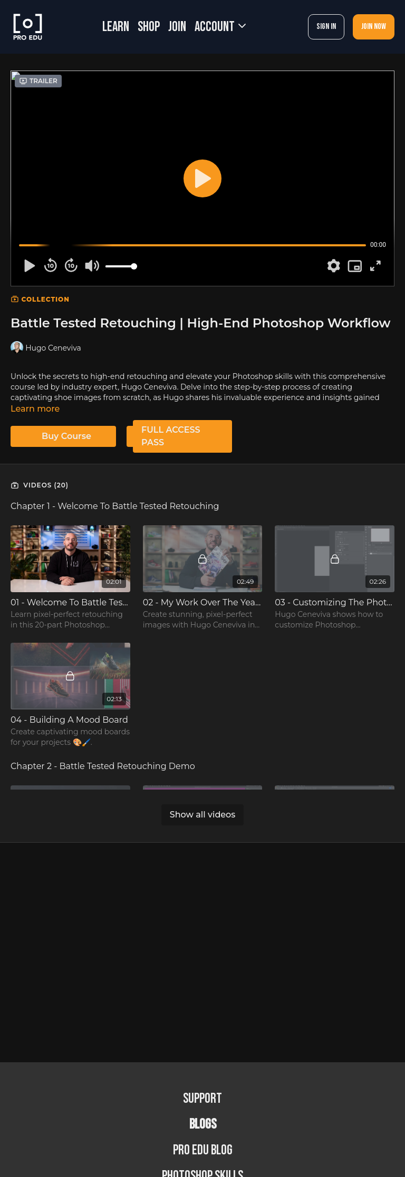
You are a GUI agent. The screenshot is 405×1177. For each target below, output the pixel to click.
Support (202, 1099)
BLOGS (202, 1124)
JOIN (177, 27)
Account (220, 27)
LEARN (115, 27)
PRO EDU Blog (203, 1150)
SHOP (149, 27)
